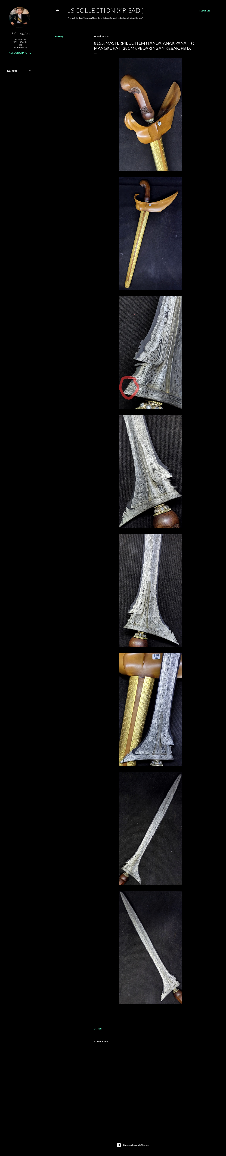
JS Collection (20, 33)
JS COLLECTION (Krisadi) (106, 10)
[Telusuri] (204, 10)
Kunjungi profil (20, 52)
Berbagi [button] (59, 36)
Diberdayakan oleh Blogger (133, 1145)
